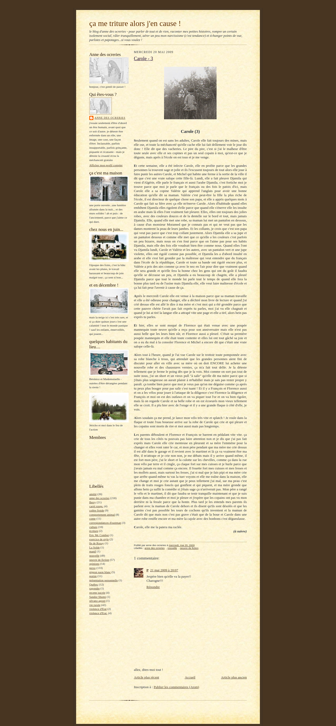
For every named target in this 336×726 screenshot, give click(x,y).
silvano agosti (97, 600)
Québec (93, 584)
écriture (93, 530)
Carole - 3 (143, 58)
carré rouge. (96, 506)
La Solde (94, 547)
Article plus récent (146, 677)
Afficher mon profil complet (106, 165)
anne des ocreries (109, 117)
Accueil (190, 677)
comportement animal (102, 514)
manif (92, 551)
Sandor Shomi (97, 596)
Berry (92, 502)
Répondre (153, 587)
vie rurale (95, 604)
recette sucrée (97, 592)
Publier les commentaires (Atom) (176, 687)
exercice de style (99, 539)
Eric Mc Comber (99, 535)
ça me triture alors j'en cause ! (135, 23)
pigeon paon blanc (100, 572)
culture (93, 526)
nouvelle (94, 555)
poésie (93, 576)
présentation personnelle (103, 580)
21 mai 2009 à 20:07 (164, 570)
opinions (94, 563)
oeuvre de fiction (99, 559)
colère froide (96, 510)
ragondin (94, 588)
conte (92, 518)
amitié (93, 494)
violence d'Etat (98, 608)
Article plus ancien (234, 677)
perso (92, 567)
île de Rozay (96, 543)
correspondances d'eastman (105, 522)
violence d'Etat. (98, 613)
